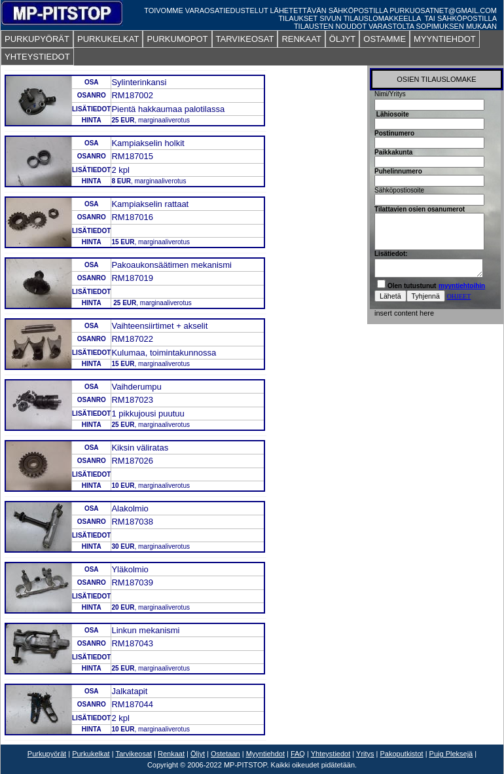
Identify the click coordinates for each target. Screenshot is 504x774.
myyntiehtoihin (462, 285)
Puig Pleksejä (451, 754)
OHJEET (459, 296)
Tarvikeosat (133, 754)
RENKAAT (301, 39)
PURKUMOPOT (177, 39)
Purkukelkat (90, 754)
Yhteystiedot (331, 754)
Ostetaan (225, 754)
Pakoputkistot (401, 754)
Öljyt (197, 754)
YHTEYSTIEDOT (37, 57)
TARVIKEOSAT (245, 39)
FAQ (298, 754)
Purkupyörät (46, 754)
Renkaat (171, 754)
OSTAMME (384, 39)
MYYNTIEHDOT (445, 39)
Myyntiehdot (265, 754)
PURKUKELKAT (108, 39)
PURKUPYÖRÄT (37, 39)
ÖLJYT (342, 39)
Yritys (365, 754)
